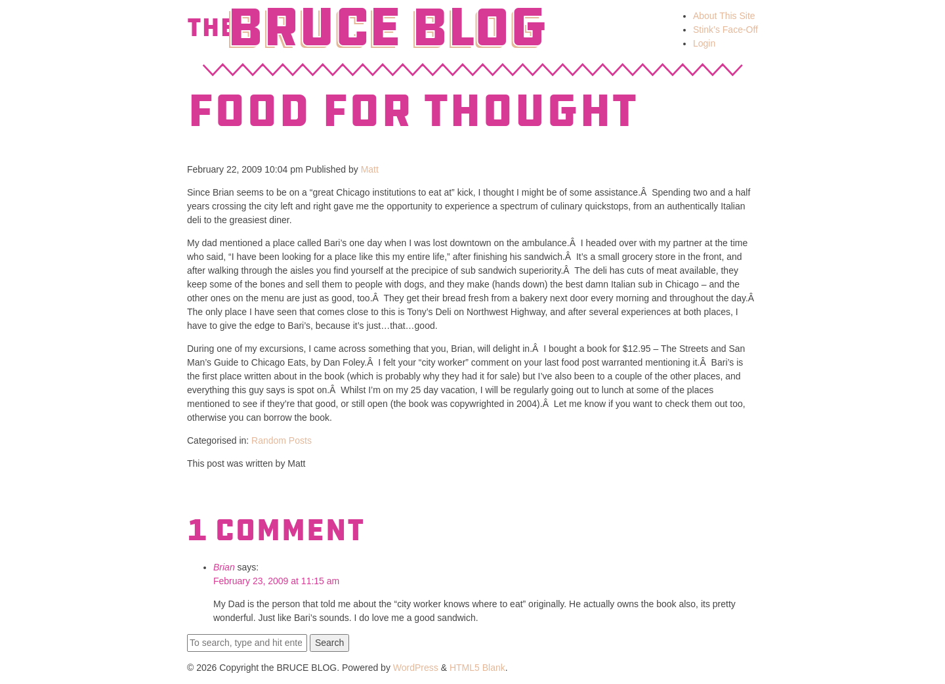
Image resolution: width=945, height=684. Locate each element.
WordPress (415, 667)
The (211, 28)
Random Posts (281, 440)
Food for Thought (412, 111)
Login (704, 43)
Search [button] (329, 642)
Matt (370, 169)
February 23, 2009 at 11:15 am (276, 581)
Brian (224, 567)
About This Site (724, 16)
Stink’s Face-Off (725, 29)
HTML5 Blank (477, 667)
